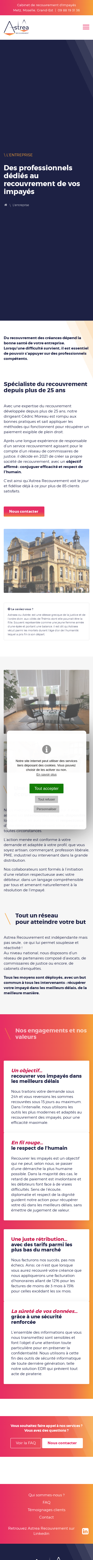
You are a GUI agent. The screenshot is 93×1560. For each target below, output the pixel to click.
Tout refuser (46, 799)
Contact (46, 1517)
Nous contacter (23, 511)
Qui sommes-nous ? (46, 1495)
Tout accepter (46, 788)
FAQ (46, 1502)
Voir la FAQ (26, 1443)
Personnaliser (47, 809)
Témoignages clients (46, 1510)
